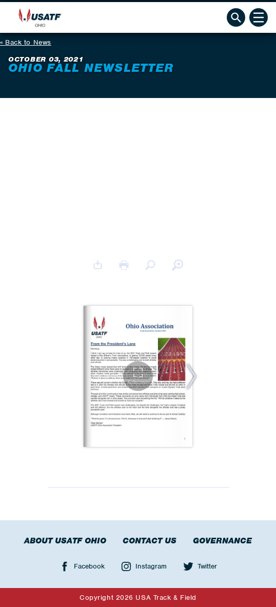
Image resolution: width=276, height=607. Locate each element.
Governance (222, 541)
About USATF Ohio (65, 541)
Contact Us (149, 541)
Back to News (28, 42)
